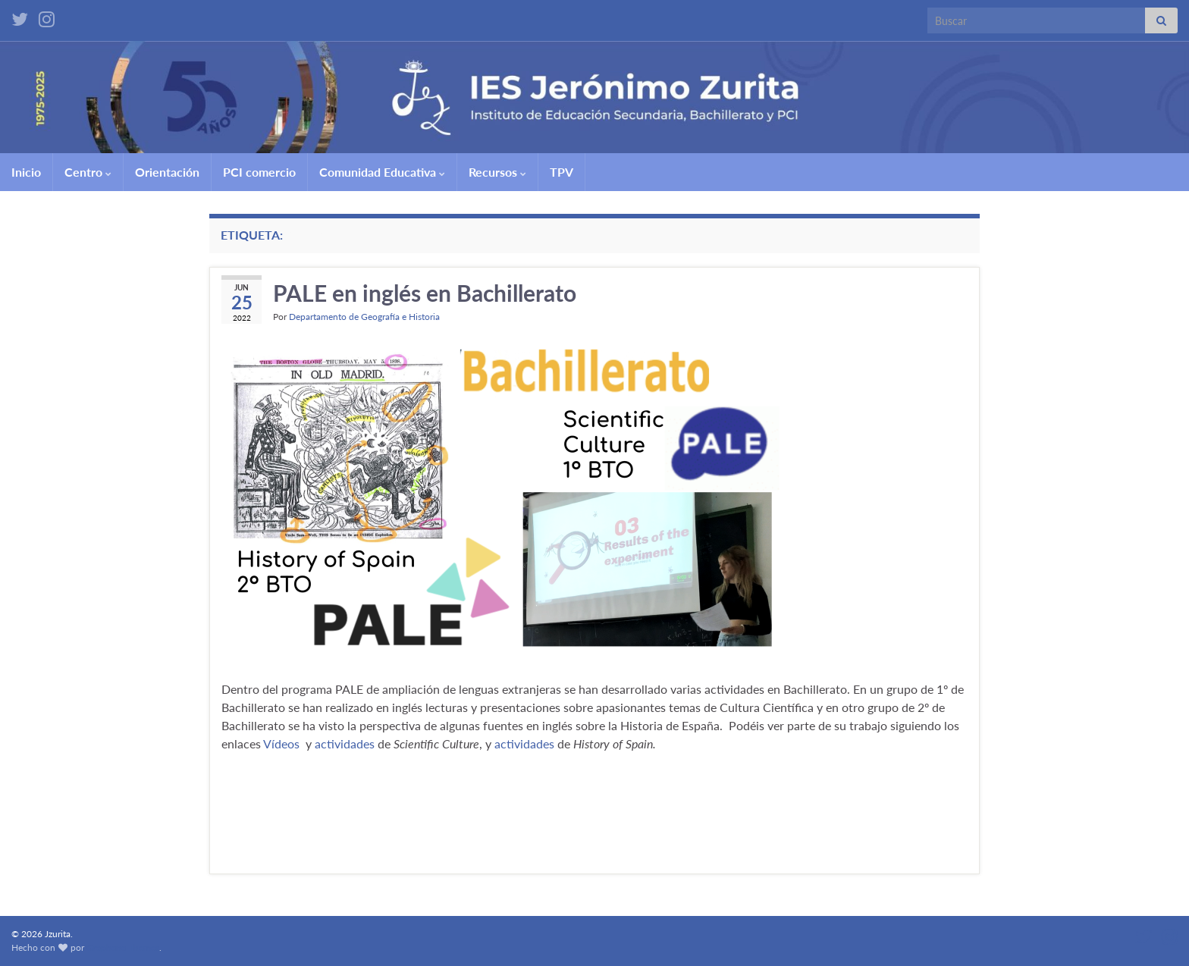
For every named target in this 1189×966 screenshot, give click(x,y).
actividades (345, 743)
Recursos (497, 172)
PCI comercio (259, 172)
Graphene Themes (122, 947)
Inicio (26, 172)
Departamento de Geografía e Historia (364, 316)
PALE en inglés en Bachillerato (424, 292)
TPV (561, 172)
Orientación (167, 172)
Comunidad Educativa (382, 172)
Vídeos (281, 743)
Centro (87, 172)
